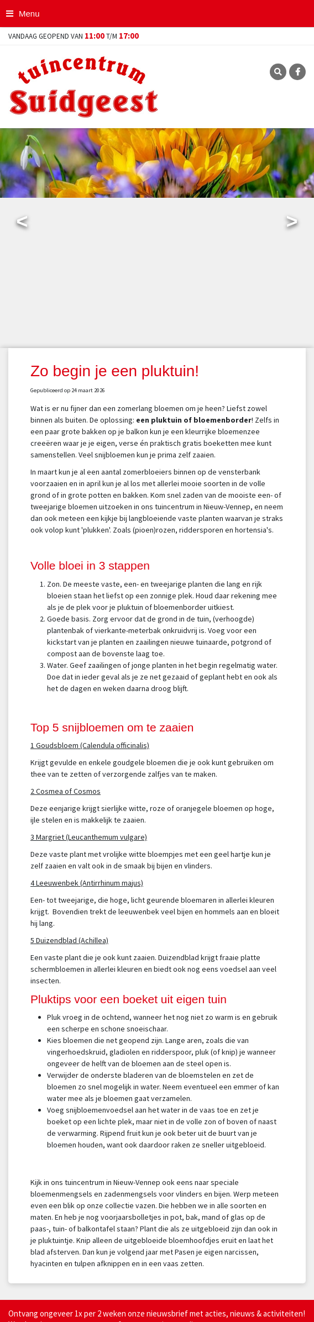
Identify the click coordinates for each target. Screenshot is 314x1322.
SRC (278, 72)
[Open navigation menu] (24, 13)
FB (297, 72)
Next (292, 224)
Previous (22, 224)
